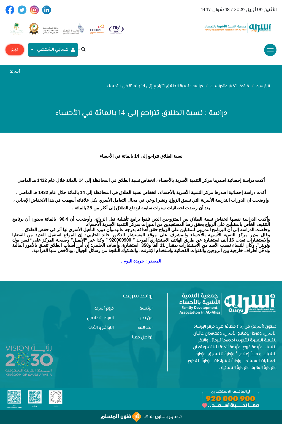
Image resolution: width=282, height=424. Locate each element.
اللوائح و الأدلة (101, 327)
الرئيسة (146, 308)
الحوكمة (145, 327)
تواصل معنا (142, 337)
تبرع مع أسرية (15, 50)
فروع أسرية (104, 308)
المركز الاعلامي (100, 318)
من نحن (146, 318)
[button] (82, 49)
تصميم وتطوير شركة (141, 417)
